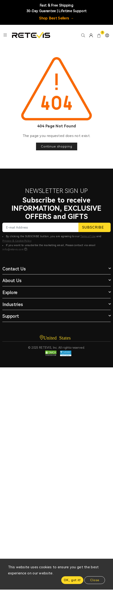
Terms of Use (88, 236)
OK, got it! (72, 580)
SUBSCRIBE (94, 227)
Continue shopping (56, 146)
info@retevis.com (13, 249)
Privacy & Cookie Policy (17, 240)
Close (94, 580)
